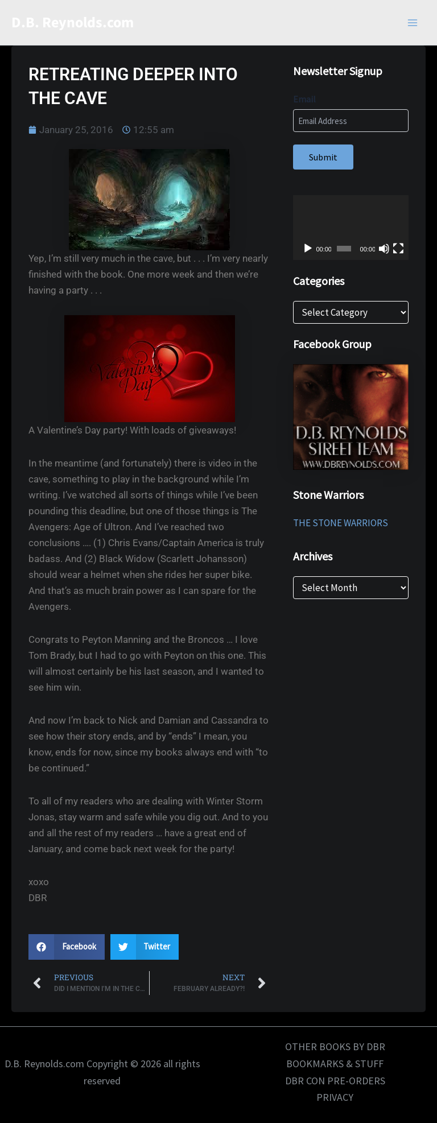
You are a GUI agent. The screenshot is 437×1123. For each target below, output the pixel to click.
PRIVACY (334, 1097)
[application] (351, 227)
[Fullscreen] (398, 248)
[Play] (308, 248)
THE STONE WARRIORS (340, 523)
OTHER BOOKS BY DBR (335, 1046)
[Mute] (384, 248)
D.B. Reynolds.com (72, 22)
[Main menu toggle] (413, 23)
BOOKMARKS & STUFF (335, 1063)
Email (304, 99)
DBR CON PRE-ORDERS (335, 1080)
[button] (66, 947)
